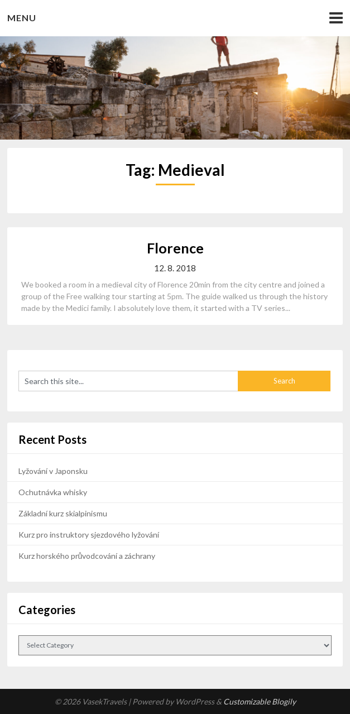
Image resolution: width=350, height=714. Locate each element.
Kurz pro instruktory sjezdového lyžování (88, 534)
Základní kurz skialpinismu (62, 513)
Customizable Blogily (259, 701)
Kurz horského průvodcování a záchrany (87, 555)
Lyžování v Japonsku (53, 471)
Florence (175, 247)
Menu (21, 17)
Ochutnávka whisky (52, 492)
